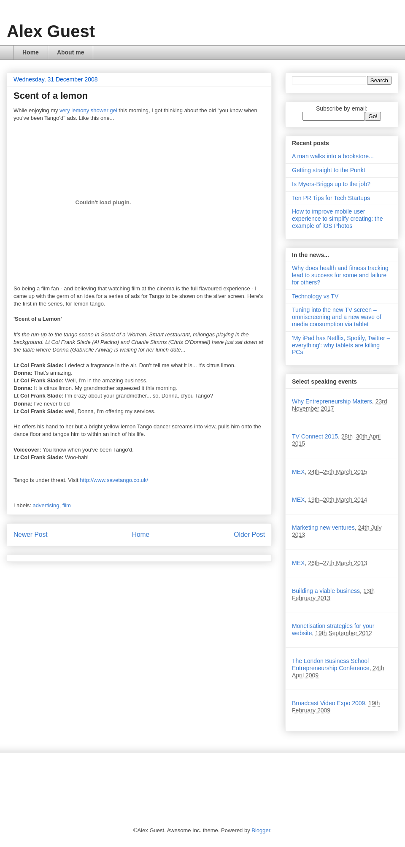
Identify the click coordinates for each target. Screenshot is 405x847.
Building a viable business (326, 590)
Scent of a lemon (51, 95)
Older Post (249, 534)
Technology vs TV (315, 296)
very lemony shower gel (88, 110)
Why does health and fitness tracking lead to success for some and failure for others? (340, 275)
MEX (298, 471)
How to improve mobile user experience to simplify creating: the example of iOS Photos (337, 218)
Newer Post (31, 534)
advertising (46, 505)
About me (70, 52)
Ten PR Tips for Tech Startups (331, 198)
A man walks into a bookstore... (333, 156)
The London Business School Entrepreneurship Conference (331, 664)
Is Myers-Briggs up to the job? (331, 184)
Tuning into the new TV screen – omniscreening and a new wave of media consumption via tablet (336, 316)
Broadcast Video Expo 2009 (328, 703)
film (66, 505)
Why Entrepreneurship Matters (332, 401)
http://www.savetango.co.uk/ (114, 480)
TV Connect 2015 (315, 436)
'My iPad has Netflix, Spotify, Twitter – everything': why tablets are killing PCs (341, 345)
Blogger (260, 830)
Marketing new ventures (323, 527)
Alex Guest (51, 31)
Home (30, 52)
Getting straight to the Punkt (328, 170)
